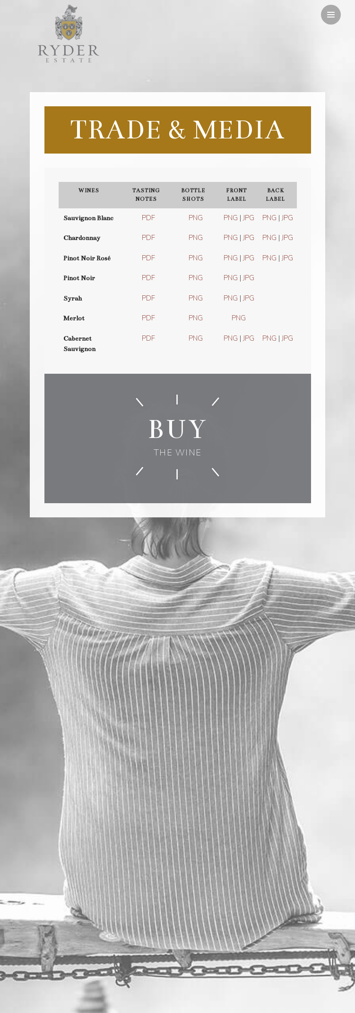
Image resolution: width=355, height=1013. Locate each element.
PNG (196, 218)
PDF (148, 218)
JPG (248, 218)
